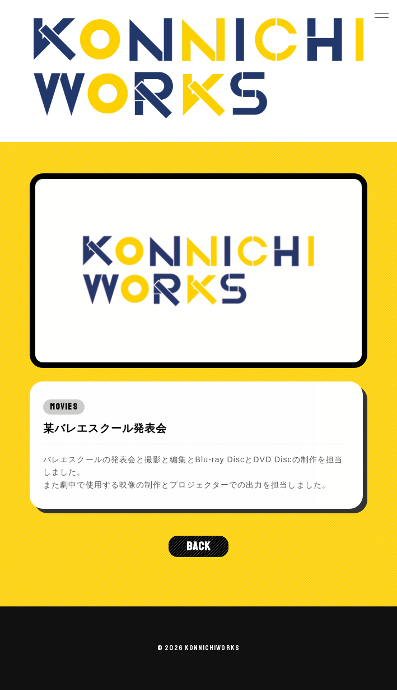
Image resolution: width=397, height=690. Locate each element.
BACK (198, 546)
